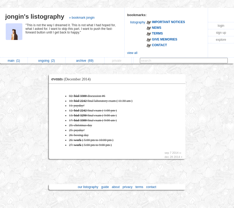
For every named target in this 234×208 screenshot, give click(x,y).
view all (132, 53)
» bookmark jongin (82, 17)
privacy (127, 187)
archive (85, 61)
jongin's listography (34, 16)
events (72, 79)
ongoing (46, 61)
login (221, 25)
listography (137, 22)
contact (151, 187)
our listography (88, 187)
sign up (221, 32)
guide (105, 187)
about (116, 187)
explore (221, 39)
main (14, 61)
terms (139, 187)
